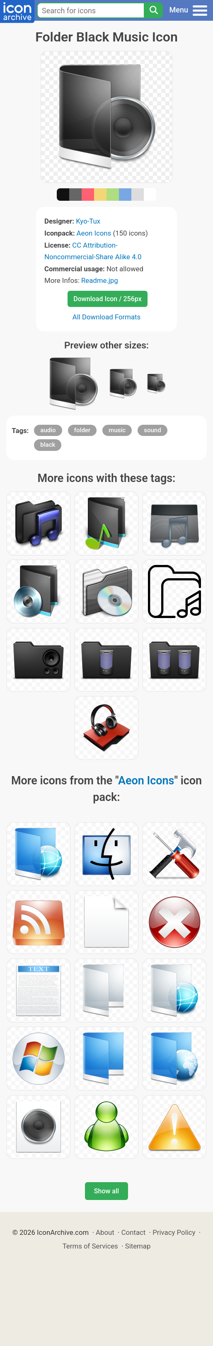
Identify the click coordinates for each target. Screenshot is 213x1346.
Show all (106, 1191)
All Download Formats (107, 317)
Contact (133, 1232)
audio (48, 430)
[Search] (153, 10)
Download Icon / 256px (107, 299)
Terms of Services (90, 1246)
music (117, 430)
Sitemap (138, 1246)
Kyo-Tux (88, 221)
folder (82, 430)
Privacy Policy (173, 1232)
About (105, 1232)
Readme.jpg (99, 280)
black (47, 444)
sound (152, 430)
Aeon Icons (94, 233)
